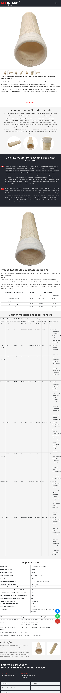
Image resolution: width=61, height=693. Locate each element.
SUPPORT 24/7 (24, 673)
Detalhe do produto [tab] (29, 102)
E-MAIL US (4, 673)
